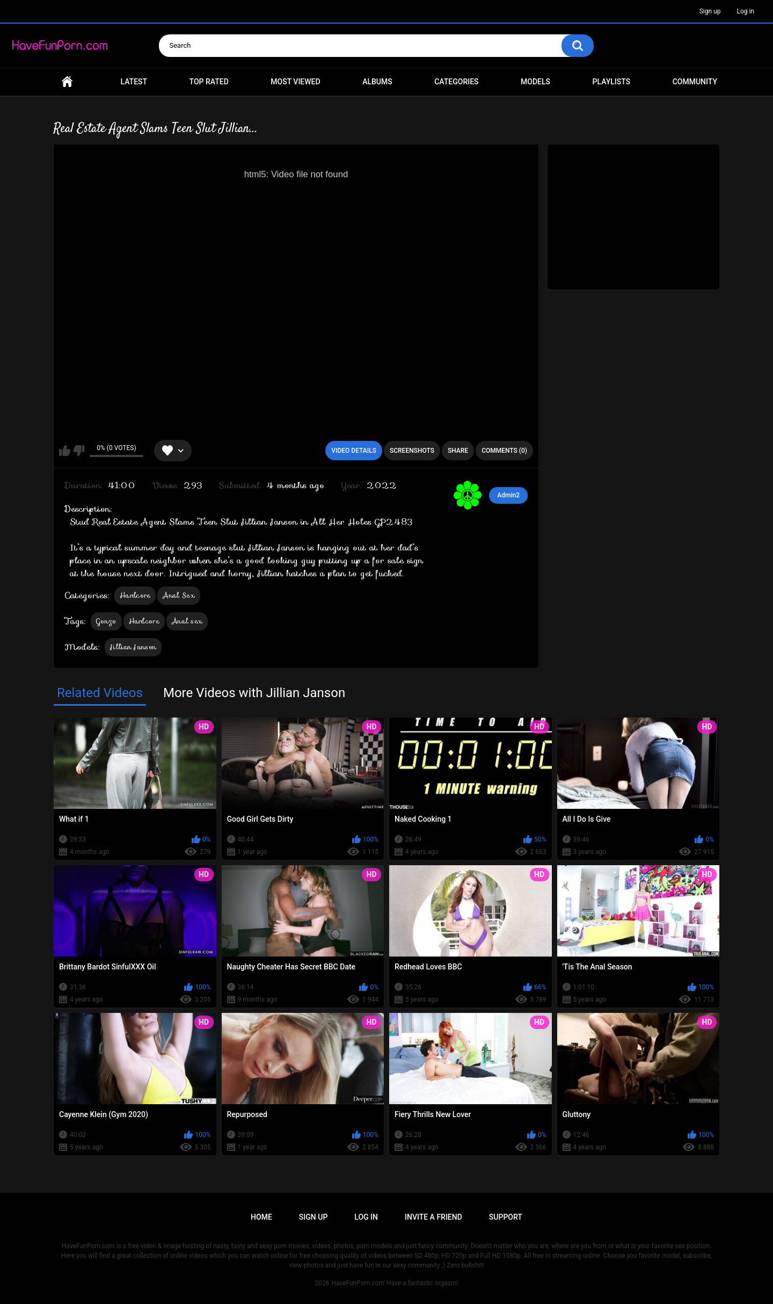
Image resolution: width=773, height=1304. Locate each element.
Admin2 (508, 495)
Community (695, 81)
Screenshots (412, 450)
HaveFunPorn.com (357, 1283)
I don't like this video (78, 450)
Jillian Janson (133, 647)
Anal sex (187, 621)
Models (535, 81)
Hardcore (135, 595)
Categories (456, 81)
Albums (377, 81)
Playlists (612, 81)
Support (505, 1217)
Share (458, 450)
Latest (134, 81)
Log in (745, 11)
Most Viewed (295, 81)
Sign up (710, 11)
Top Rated (209, 81)
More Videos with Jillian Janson (254, 692)
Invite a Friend (433, 1217)
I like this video (64, 450)
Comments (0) (504, 450)
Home (67, 82)
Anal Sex (178, 595)
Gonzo (106, 621)
